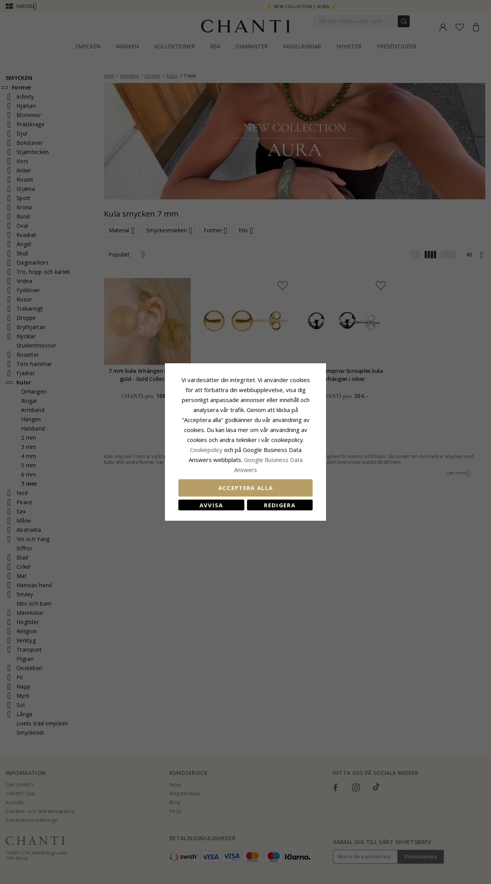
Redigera (279, 505)
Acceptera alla (245, 488)
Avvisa (211, 505)
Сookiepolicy (207, 450)
